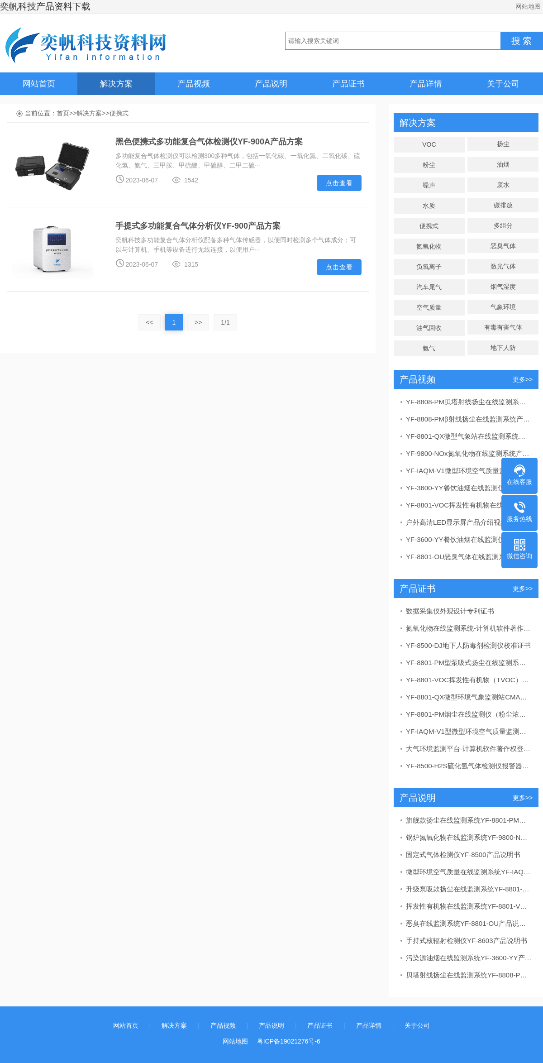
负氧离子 (429, 266)
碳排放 (503, 205)
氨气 (429, 348)
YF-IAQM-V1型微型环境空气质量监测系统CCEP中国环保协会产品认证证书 (469, 731)
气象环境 (503, 307)
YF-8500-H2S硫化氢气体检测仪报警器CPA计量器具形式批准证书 (469, 766)
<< (149, 322)
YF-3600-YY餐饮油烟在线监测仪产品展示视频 (469, 488)
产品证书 (348, 83)
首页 (63, 113)
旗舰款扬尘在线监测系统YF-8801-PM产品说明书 (469, 820)
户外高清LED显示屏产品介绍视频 (456, 522)
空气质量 (429, 307)
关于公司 (503, 83)
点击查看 (339, 183)
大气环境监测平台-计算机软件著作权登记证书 (469, 748)
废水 (503, 184)
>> (198, 322)
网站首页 (39, 83)
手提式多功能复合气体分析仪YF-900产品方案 (198, 225)
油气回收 (429, 327)
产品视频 (193, 83)
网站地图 (528, 6)
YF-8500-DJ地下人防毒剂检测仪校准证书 (468, 645)
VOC (429, 144)
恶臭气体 (503, 245)
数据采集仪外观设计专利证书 (450, 611)
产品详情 (426, 83)
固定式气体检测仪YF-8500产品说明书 (463, 854)
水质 (429, 205)
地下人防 (503, 347)
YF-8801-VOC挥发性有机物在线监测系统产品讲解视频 (469, 505)
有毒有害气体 (503, 327)
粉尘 (429, 164)
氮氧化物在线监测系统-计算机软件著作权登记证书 (469, 628)
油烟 (503, 164)
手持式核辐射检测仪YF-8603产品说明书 (466, 940)
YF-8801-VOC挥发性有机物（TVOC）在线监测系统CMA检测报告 (469, 680)
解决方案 (116, 83)
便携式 (119, 113)
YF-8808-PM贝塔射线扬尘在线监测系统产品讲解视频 (469, 402)
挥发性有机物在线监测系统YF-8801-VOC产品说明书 (469, 906)
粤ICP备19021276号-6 (288, 1041)
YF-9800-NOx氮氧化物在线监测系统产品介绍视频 (469, 453)
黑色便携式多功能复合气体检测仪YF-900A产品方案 (209, 141)
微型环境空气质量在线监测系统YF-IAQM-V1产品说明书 (469, 872)
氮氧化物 (429, 246)
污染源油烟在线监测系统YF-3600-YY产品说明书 (469, 958)
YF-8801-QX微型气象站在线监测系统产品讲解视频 (469, 436)
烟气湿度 (503, 286)
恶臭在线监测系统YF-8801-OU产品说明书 (469, 923)
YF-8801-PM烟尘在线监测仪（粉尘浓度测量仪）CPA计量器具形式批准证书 (469, 714)
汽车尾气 (429, 287)
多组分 (503, 225)
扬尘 (503, 144)
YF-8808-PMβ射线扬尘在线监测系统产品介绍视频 (469, 419)
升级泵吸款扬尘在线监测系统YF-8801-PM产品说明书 (469, 889)
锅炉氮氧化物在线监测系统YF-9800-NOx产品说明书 (469, 837)
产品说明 (271, 83)
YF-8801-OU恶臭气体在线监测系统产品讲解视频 (469, 556)
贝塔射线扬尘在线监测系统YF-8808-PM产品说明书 (469, 975)
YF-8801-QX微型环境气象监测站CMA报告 (469, 697)
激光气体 (503, 266)
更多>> (523, 379)
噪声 (429, 185)
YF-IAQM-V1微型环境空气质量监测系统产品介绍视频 (469, 470)
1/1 (225, 322)
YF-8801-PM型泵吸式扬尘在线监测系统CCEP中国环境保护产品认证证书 (469, 662)
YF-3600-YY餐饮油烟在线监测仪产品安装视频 (469, 539)
